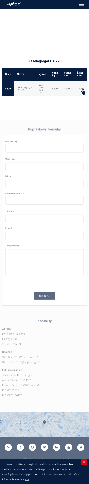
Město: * (9, 177)
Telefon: (10, 211)
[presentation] (44, 284)
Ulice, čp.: (11, 159)
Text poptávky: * (13, 246)
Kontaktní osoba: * (14, 194)
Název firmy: (12, 142)
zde (27, 479)
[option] (44, 425)
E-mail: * (9, 229)
